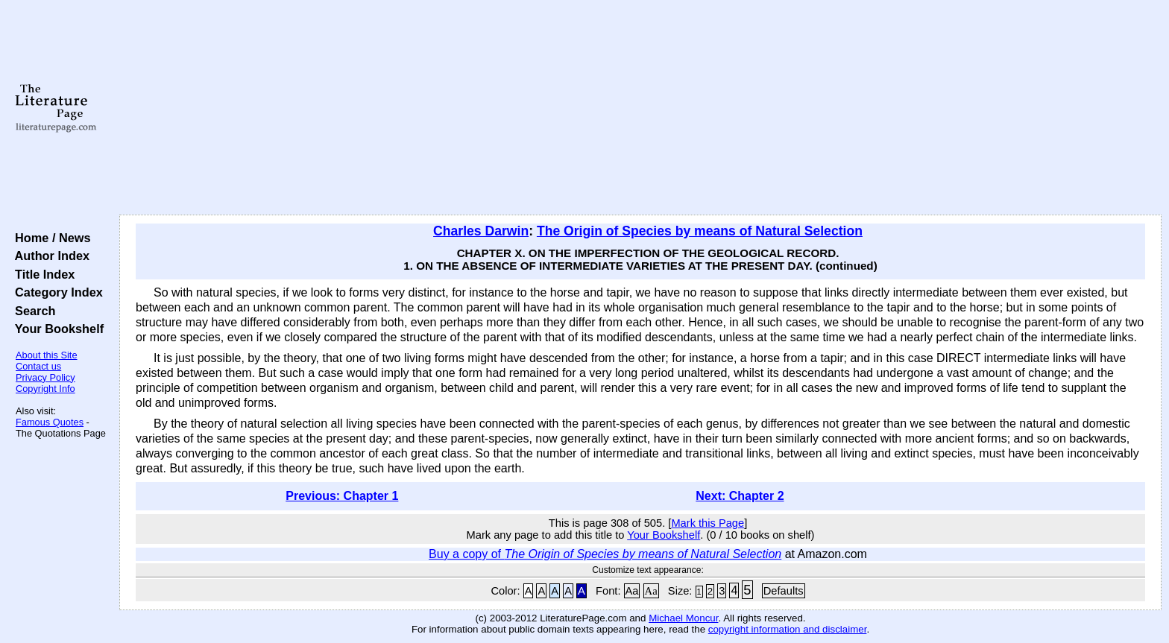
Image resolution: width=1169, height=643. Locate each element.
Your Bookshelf (56, 328)
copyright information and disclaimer (787, 629)
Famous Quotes (50, 422)
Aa (632, 591)
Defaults (783, 591)
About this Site (47, 355)
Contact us (38, 366)
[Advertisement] (640, 108)
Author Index (48, 255)
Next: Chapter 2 (740, 496)
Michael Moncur (683, 618)
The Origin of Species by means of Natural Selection (700, 231)
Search (31, 310)
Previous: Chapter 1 (342, 496)
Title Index (41, 274)
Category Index (55, 292)
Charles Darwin (481, 231)
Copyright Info (45, 388)
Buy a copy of (605, 554)
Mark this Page (707, 523)
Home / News (49, 237)
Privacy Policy (45, 377)
